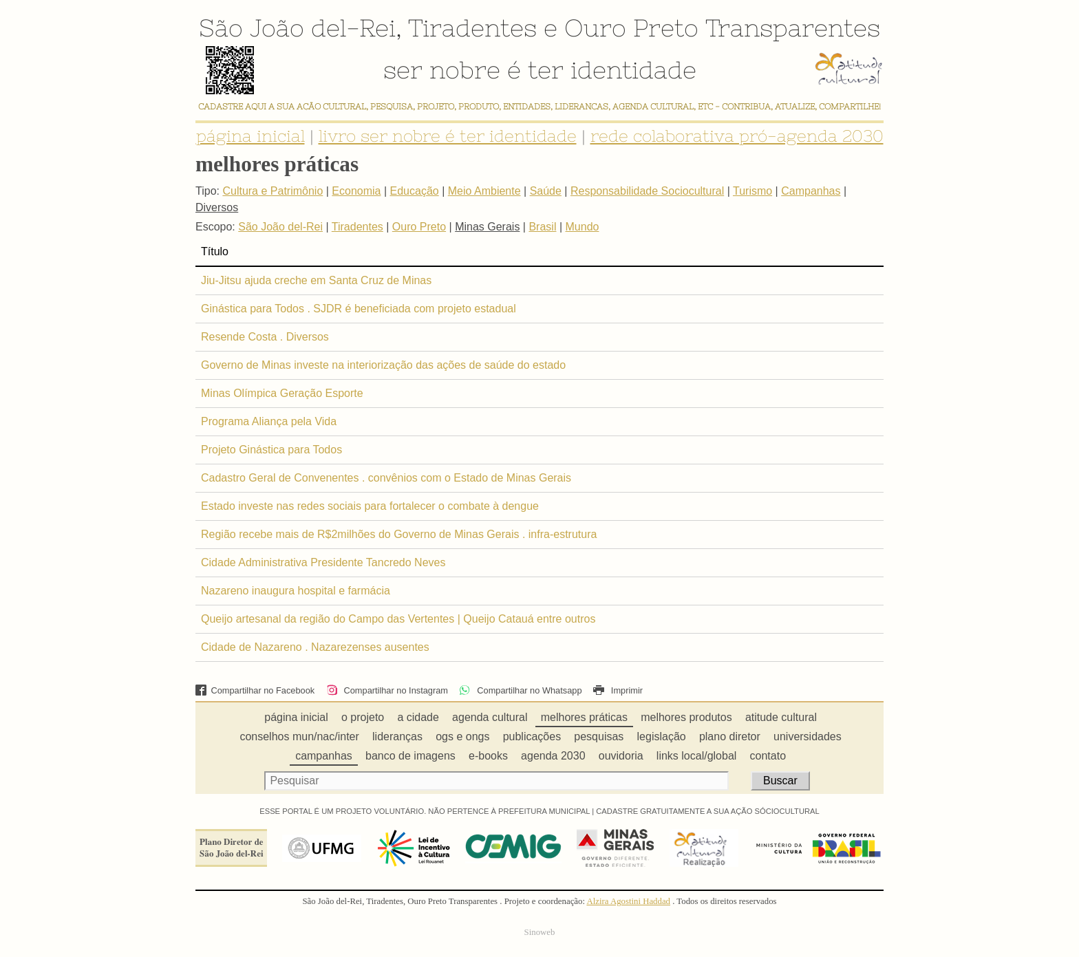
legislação (661, 736)
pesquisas (598, 736)
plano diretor (729, 736)
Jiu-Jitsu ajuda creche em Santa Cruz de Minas (316, 280)
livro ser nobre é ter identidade (448, 136)
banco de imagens (410, 756)
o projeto (362, 717)
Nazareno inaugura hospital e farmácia (295, 590)
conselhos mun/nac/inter (299, 736)
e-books (488, 756)
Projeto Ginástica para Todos (271, 449)
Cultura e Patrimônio (272, 191)
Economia (356, 191)
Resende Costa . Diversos (265, 337)
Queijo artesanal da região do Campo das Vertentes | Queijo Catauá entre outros (398, 619)
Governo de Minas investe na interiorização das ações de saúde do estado (383, 365)
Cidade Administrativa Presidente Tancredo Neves (323, 562)
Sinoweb (539, 932)
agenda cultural (489, 717)
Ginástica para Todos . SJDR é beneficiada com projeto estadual (358, 308)
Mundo (582, 227)
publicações (532, 736)
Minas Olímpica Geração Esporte (282, 393)
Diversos (216, 207)
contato (768, 756)
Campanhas (810, 191)
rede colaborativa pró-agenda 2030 (737, 136)
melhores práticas (584, 717)
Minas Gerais (487, 227)
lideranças (397, 736)
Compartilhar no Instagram (387, 690)
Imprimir (618, 690)
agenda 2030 (553, 756)
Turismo (752, 191)
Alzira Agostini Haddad (628, 901)
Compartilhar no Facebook (254, 690)
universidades (807, 736)
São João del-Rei (297, 27)
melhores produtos (686, 717)
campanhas (323, 756)
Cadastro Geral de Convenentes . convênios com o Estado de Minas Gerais (386, 478)
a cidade (418, 717)
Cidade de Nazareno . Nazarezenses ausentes (315, 647)
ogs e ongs (462, 736)
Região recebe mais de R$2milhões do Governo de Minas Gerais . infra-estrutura (399, 534)
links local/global (696, 756)
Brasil (542, 227)
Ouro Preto (631, 27)
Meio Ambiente (484, 191)
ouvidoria (621, 756)
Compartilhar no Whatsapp (520, 690)
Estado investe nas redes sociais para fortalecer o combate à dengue (370, 506)
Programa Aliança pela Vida (268, 421)
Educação (414, 191)
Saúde (546, 191)
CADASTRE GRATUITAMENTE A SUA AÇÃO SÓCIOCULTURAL (708, 811)
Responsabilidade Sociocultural (647, 191)
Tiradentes (472, 27)
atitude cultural (781, 717)
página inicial (250, 136)
